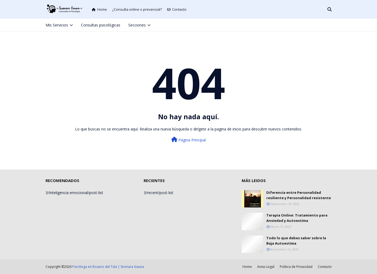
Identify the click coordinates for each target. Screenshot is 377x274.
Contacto (176, 9)
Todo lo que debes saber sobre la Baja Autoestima (296, 241)
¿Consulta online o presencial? (137, 9)
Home (99, 9)
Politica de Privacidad (296, 266)
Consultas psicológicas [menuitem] (100, 25)
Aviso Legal (265, 266)
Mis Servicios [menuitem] (57, 25)
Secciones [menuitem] (137, 25)
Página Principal (188, 139)
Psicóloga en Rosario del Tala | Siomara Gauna (108, 266)
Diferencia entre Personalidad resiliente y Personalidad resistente (298, 195)
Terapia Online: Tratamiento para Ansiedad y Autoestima (296, 218)
